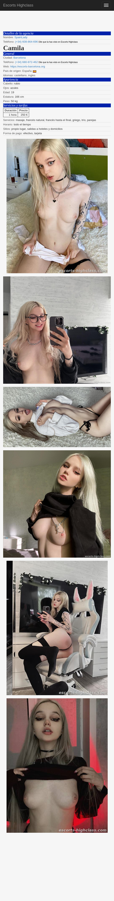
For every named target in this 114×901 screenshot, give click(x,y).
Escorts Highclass (18, 5)
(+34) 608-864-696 (26, 41)
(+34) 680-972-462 (26, 62)
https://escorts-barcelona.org (27, 66)
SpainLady (20, 37)
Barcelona (19, 57)
